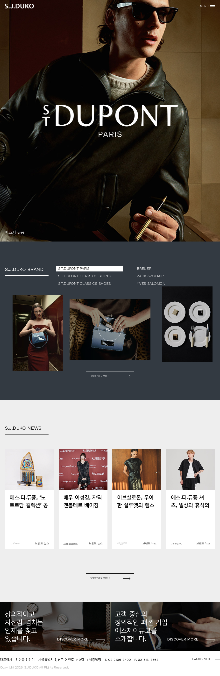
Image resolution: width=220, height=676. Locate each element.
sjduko (19, 6)
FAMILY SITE (201, 659)
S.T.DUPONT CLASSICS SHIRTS (84, 276)
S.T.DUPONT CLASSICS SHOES (84, 283)
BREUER (144, 268)
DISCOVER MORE (100, 376)
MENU (204, 6)
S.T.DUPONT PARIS (74, 268)
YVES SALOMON (151, 283)
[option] (110, 121)
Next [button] (208, 232)
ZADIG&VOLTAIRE (151, 276)
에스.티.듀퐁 (110, 121)
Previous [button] (193, 232)
